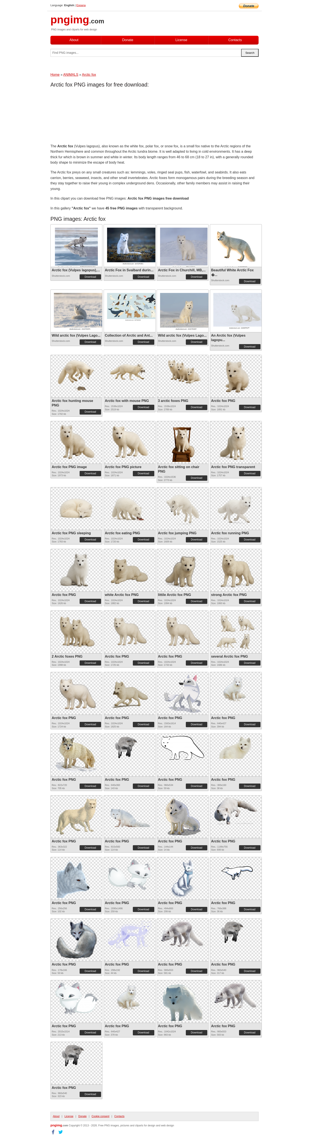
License (181, 40)
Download (90, 276)
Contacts (235, 40)
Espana (81, 5)
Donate (127, 40)
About (74, 40)
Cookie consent (100, 1116)
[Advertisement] (84, 116)
